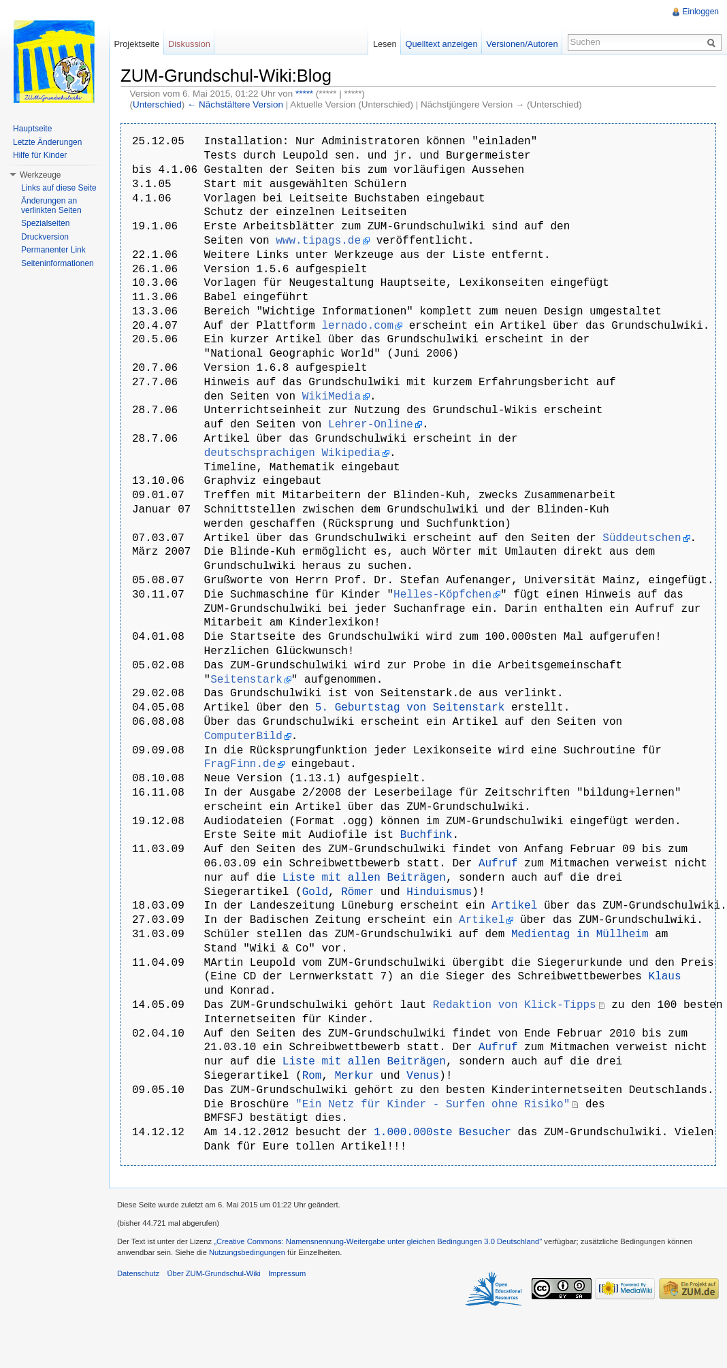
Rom (312, 1076)
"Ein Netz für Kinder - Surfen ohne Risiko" (432, 1104)
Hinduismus (439, 892)
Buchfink (426, 835)
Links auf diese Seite (59, 188)
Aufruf (498, 863)
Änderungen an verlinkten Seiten (51, 205)
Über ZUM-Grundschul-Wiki (213, 1273)
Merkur (354, 1076)
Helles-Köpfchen (442, 594)
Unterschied (157, 104)
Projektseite (136, 44)
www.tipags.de (318, 240)
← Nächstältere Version (235, 104)
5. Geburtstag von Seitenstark (409, 707)
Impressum (287, 1273)
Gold (315, 892)
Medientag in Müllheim (580, 934)
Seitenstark (246, 679)
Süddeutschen (641, 538)
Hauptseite (32, 128)
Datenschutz (138, 1273)
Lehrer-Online (370, 424)
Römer (357, 892)
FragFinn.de (240, 764)
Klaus (664, 976)
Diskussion (189, 44)
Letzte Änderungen (47, 142)
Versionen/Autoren (522, 44)
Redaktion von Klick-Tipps (514, 1005)
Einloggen (701, 11)
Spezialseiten (45, 223)
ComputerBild (243, 736)
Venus (422, 1076)
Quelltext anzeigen (442, 44)
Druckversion (45, 237)
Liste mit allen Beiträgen (364, 877)
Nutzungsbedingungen (247, 1252)
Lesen (385, 44)
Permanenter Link (53, 250)
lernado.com (357, 326)
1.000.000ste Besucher (442, 1132)
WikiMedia (331, 396)
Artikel (514, 905)
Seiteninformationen (57, 263)
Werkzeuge (40, 175)
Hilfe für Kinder (40, 155)
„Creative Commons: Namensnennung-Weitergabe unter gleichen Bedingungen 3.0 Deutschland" (378, 1241)
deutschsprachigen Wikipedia (292, 453)
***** (304, 93)
